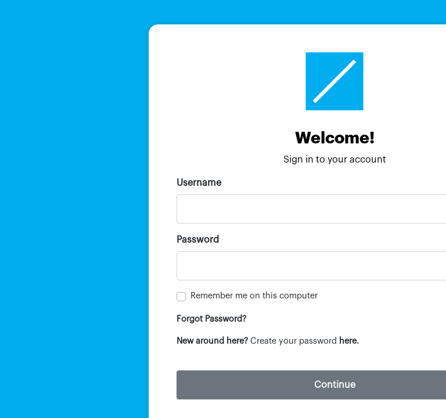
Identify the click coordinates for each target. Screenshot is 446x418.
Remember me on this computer (254, 295)
